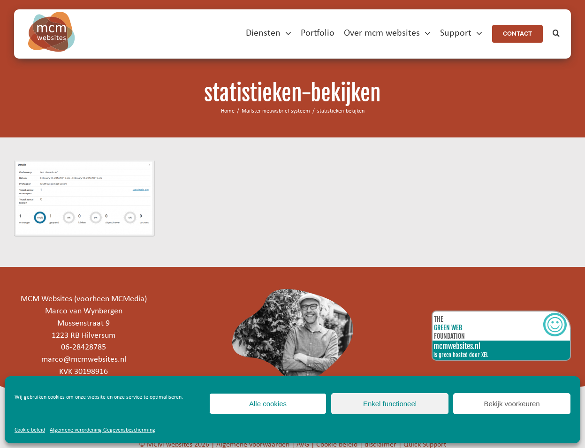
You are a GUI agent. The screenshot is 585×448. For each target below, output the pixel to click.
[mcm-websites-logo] (51, 15)
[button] (556, 33)
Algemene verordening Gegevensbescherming (102, 430)
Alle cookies (268, 404)
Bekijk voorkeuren (511, 404)
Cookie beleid (30, 430)
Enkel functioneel (390, 404)
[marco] (292, 293)
